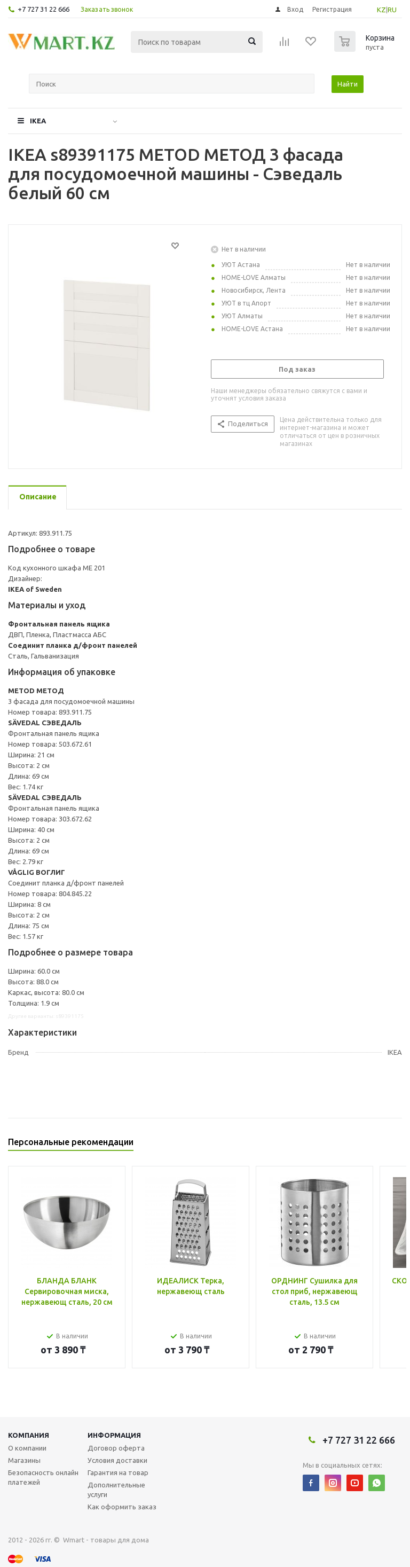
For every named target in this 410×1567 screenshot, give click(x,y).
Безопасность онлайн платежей (43, 1477)
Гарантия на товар (118, 1472)
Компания (28, 1435)
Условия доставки (117, 1460)
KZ (381, 9)
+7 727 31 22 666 (43, 9)
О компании (27, 1448)
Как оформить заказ (122, 1506)
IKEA (38, 120)
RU (392, 9)
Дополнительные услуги (116, 1489)
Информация (114, 1435)
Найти (347, 84)
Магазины (24, 1460)
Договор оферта (116, 1448)
